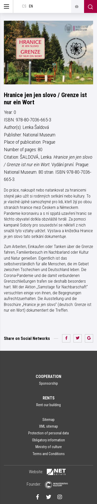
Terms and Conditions (49, 454)
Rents (49, 398)
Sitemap (48, 420)
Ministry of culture (48, 447)
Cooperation (48, 376)
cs (24, 6)
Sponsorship (48, 383)
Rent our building (48, 405)
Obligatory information (48, 440)
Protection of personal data (48, 433)
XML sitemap (48, 426)
